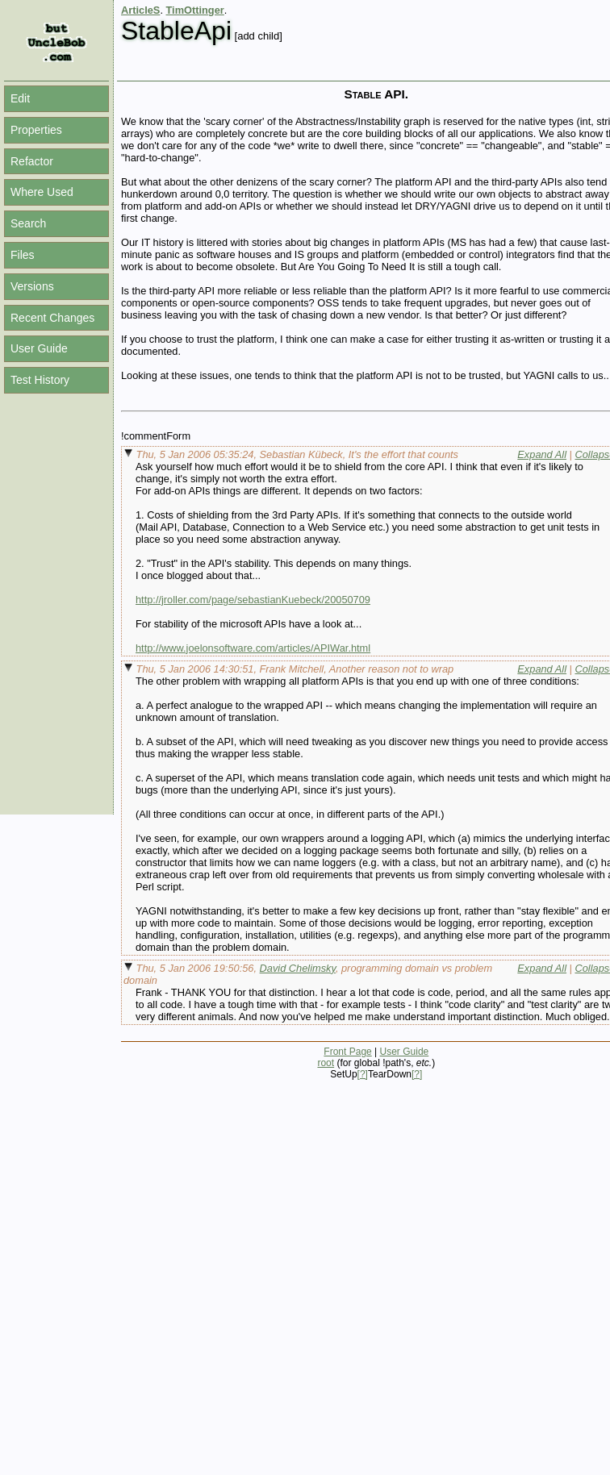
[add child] (258, 36)
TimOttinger (195, 10)
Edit (20, 98)
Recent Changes (52, 317)
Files (22, 254)
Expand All (541, 454)
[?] (362, 1074)
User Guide (39, 348)
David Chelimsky (298, 968)
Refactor (31, 161)
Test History (39, 379)
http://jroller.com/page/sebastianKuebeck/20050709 (253, 600)
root (325, 1063)
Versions (32, 286)
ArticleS (140, 10)
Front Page (347, 1051)
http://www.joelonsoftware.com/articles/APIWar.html (253, 648)
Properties (36, 129)
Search (28, 223)
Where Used (41, 191)
